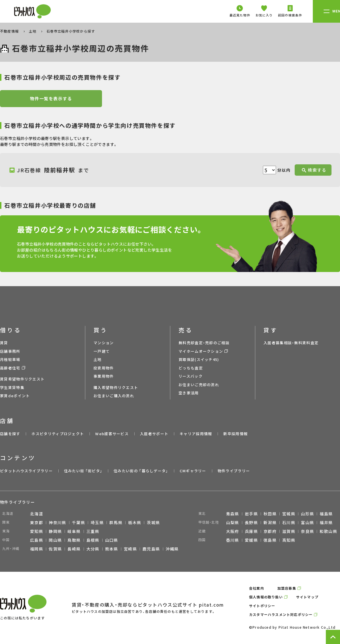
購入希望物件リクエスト (116, 387)
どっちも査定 (190, 368)
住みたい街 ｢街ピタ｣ (83, 470)
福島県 (326, 514)
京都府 (270, 531)
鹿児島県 (151, 549)
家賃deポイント (15, 395)
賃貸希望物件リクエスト (22, 379)
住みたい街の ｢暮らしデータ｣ (141, 470)
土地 (33, 31)
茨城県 (153, 522)
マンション (104, 342)
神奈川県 (57, 522)
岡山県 (55, 540)
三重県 (92, 531)
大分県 (92, 549)
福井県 (326, 522)
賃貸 (4, 342)
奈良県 (307, 531)
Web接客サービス (112, 433)
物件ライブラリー (234, 470)
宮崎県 (130, 549)
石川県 (288, 522)
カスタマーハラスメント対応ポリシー (281, 614)
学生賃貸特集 (12, 387)
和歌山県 (328, 531)
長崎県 (73, 549)
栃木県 (134, 522)
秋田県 (270, 514)
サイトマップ (307, 596)
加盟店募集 (286, 588)
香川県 (232, 540)
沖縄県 (172, 549)
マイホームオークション (200, 351)
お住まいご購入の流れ (114, 395)
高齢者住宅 (10, 368)
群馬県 (115, 522)
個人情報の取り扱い (266, 596)
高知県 (288, 540)
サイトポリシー (262, 605)
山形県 (307, 514)
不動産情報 (10, 31)
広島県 (36, 540)
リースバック (190, 376)
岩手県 (251, 514)
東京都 (36, 522)
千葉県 (78, 522)
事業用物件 (104, 376)
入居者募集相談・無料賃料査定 (291, 342)
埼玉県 (97, 522)
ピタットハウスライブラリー (26, 470)
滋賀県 (288, 531)
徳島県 (270, 540)
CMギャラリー (193, 470)
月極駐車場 (10, 359)
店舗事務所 (10, 351)
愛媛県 (251, 540)
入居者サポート (154, 433)
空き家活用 (188, 393)
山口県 (111, 540)
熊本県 (111, 549)
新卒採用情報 (235, 433)
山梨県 (232, 522)
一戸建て (102, 351)
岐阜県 (73, 531)
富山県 (307, 522)
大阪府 (232, 531)
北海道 (36, 514)
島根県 (92, 540)
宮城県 (288, 514)
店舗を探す (10, 433)
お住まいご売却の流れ (198, 384)
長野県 (251, 522)
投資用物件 (104, 368)
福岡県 (36, 549)
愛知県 (36, 531)
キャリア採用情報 (196, 433)
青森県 (232, 514)
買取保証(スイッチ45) (198, 359)
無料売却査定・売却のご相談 (204, 342)
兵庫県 (251, 531)
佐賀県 (55, 549)
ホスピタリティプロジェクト (57, 433)
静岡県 (55, 531)
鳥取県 (73, 540)
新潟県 (270, 522)
